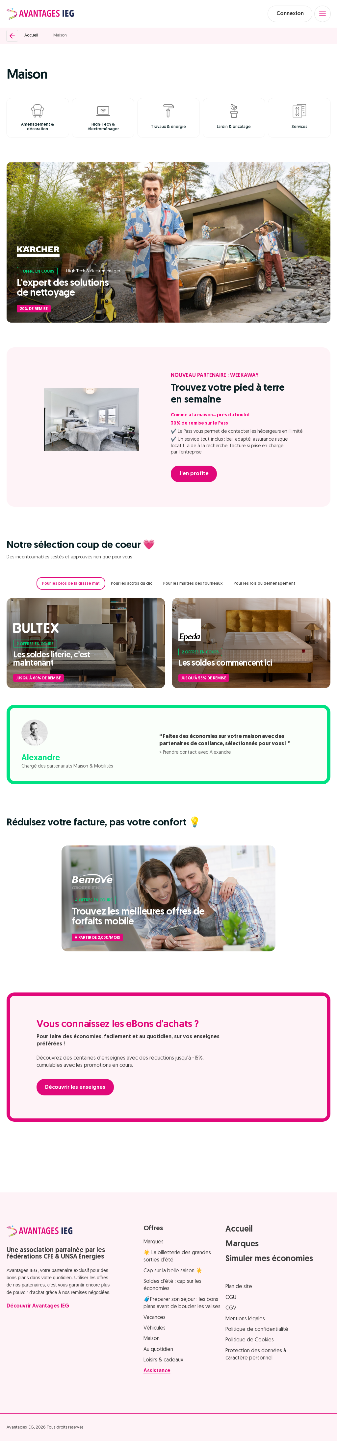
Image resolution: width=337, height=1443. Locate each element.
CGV (230, 1310)
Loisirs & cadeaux (163, 1362)
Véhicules (154, 1330)
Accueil (31, 36)
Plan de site (238, 1288)
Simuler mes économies (269, 1261)
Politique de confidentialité (256, 1331)
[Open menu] (322, 14)
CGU (230, 1299)
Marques (153, 1244)
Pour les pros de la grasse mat (71, 585)
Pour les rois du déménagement (264, 585)
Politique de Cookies (249, 1342)
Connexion (287, 14)
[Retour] (12, 36)
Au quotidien (158, 1351)
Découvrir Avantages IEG (38, 1308)
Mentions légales (245, 1320)
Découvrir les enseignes (76, 1089)
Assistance (156, 1372)
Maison (60, 36)
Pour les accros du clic (131, 585)
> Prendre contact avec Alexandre (195, 754)
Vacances (154, 1319)
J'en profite (195, 475)
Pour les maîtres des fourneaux (192, 585)
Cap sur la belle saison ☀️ (172, 1272)
